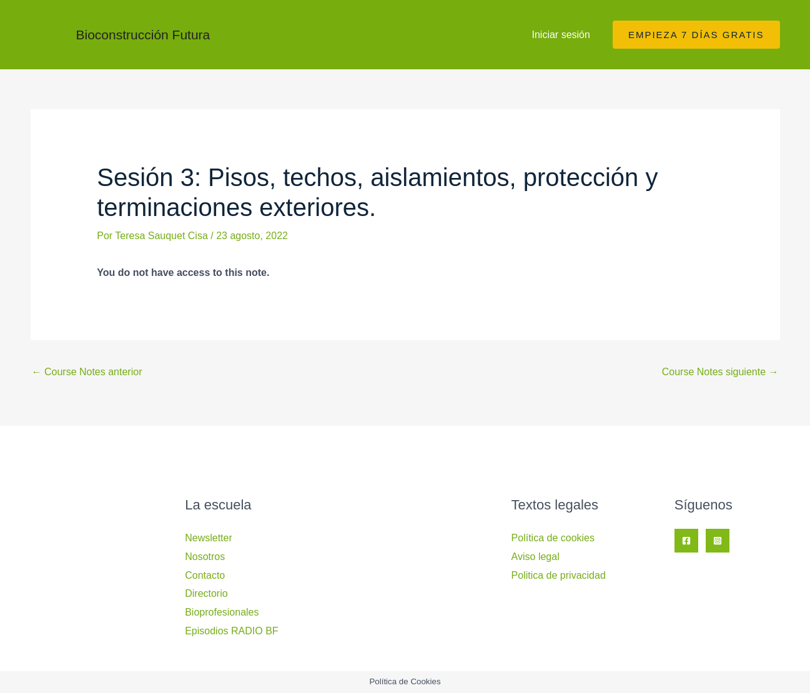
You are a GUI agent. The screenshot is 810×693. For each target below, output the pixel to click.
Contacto (205, 575)
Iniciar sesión (561, 34)
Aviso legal (535, 556)
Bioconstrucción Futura (143, 34)
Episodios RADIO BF (231, 631)
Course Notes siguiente (720, 371)
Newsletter (208, 538)
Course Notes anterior (87, 371)
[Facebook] (686, 541)
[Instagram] (717, 541)
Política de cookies (553, 538)
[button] (696, 35)
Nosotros (205, 556)
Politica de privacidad (558, 575)
